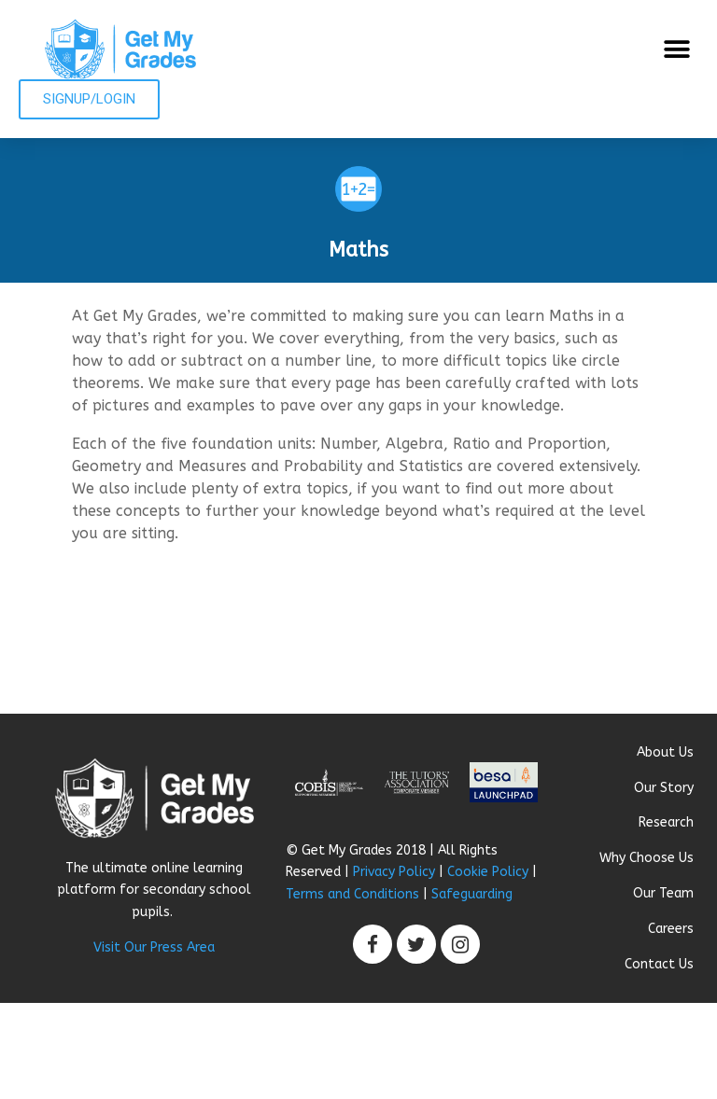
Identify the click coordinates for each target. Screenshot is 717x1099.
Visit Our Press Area (154, 947)
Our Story (664, 788)
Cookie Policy (487, 872)
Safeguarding (472, 894)
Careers (671, 929)
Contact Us (659, 964)
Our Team (663, 893)
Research (666, 822)
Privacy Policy (394, 872)
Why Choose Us (646, 858)
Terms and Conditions (352, 894)
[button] (677, 49)
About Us (665, 752)
